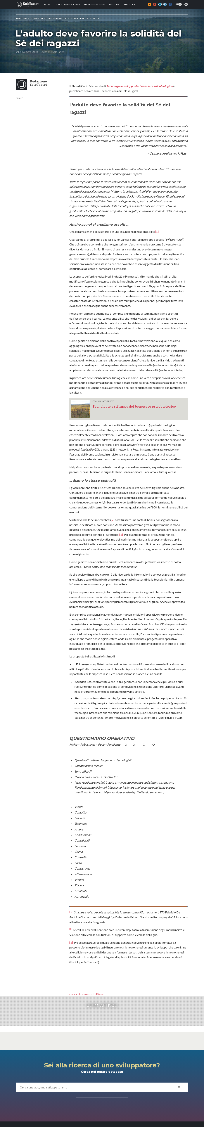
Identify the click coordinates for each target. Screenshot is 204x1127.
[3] (121, 534)
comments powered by (86, 994)
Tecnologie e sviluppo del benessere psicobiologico (139, 86)
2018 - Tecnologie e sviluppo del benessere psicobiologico (64, 18)
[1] (157, 231)
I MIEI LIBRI (21, 18)
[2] (112, 520)
